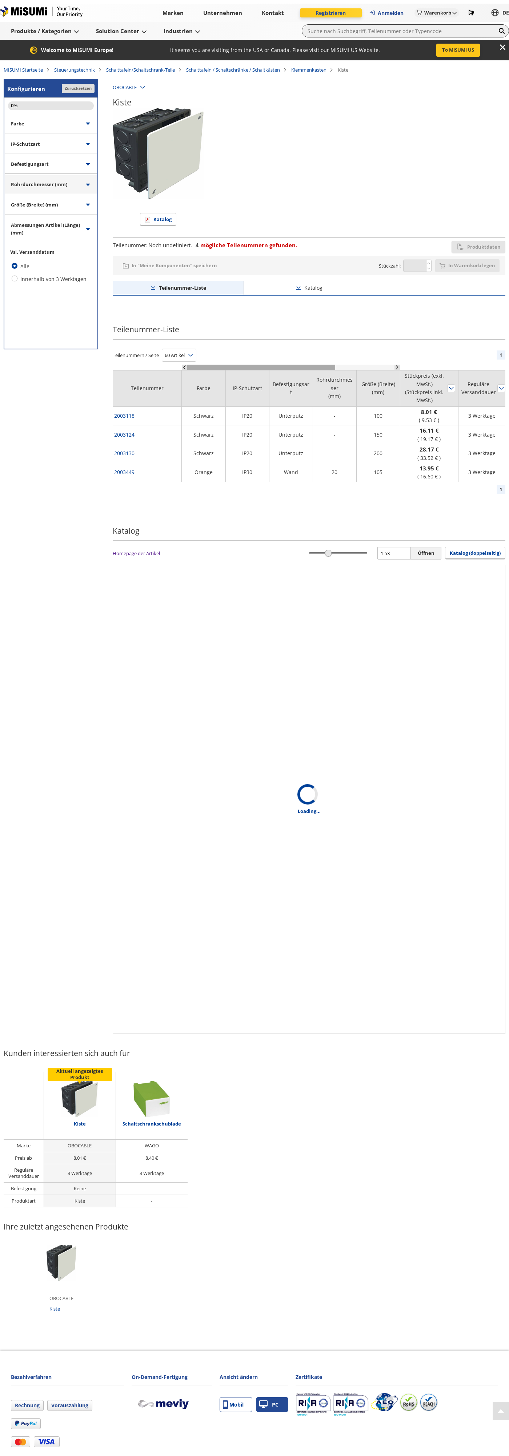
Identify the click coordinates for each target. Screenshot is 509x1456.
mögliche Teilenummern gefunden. (246, 245)
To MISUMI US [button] (458, 50)
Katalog (162, 219)
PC (268, 1404)
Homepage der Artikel (136, 553)
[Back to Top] (501, 1411)
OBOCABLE (125, 87)
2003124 (124, 434)
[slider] (328, 553)
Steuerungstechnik (74, 70)
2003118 (124, 415)
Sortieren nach (451, 388)
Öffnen (426, 553)
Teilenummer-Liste (182, 287)
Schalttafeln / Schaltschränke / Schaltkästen (233, 70)
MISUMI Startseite (23, 70)
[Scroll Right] (397, 367)
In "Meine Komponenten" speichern (174, 265)
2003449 (124, 472)
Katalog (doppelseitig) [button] (475, 553)
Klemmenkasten (308, 70)
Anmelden (386, 12)
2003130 (124, 453)
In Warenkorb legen (471, 265)
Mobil (233, 1404)
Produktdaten (478, 247)
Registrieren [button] (331, 12)
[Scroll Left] (184, 367)
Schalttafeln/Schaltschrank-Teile (140, 70)
